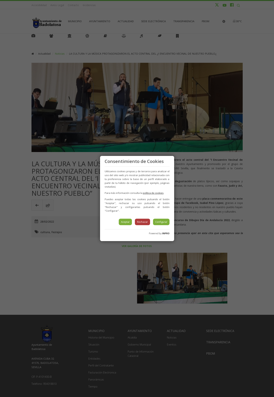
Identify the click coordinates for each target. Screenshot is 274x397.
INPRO (166, 233)
